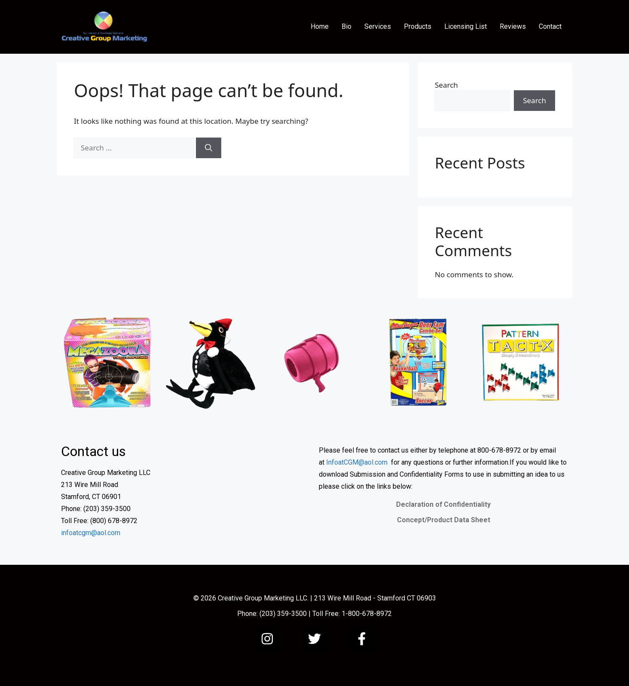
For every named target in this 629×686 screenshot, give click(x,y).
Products (417, 26)
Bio (346, 26)
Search (446, 85)
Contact (550, 26)
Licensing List (465, 26)
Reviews (513, 26)
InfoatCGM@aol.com (357, 462)
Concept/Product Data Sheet (443, 520)
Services (377, 26)
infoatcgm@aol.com (90, 533)
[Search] (208, 148)
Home (320, 26)
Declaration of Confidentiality (443, 504)
